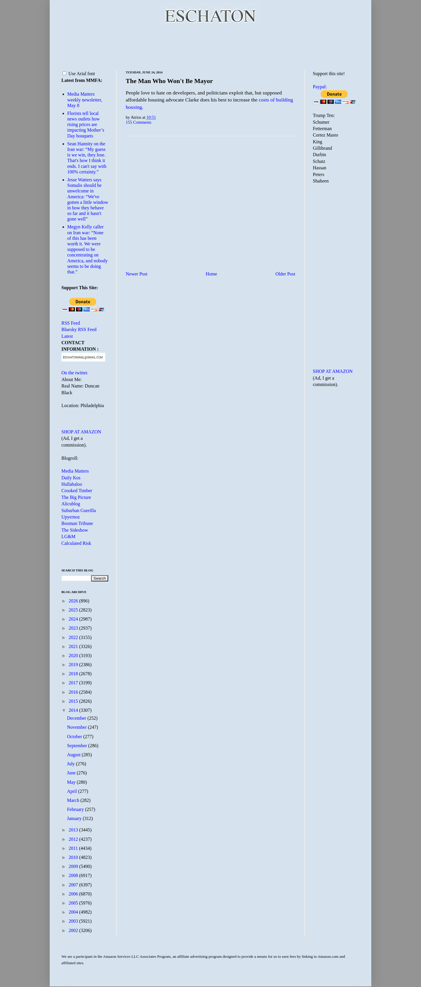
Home (211, 273)
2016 (74, 692)
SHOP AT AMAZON (81, 431)
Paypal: (320, 86)
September (77, 745)
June (72, 772)
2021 (74, 646)
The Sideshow (74, 530)
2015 (74, 701)
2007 (74, 884)
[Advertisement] (210, 47)
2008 (74, 875)
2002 (74, 930)
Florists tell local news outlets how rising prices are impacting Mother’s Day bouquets (85, 124)
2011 (74, 848)
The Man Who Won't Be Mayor (169, 81)
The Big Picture (76, 497)
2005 (74, 902)
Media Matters (75, 470)
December (77, 718)
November (77, 727)
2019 (74, 664)
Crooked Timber (76, 490)
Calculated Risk (76, 543)
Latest (67, 336)
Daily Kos (70, 477)
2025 (74, 609)
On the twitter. (74, 372)
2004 (74, 912)
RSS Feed (70, 323)
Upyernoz (70, 516)
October (75, 736)
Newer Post (136, 273)
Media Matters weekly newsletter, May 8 (84, 100)
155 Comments (138, 122)
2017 (74, 682)
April (72, 791)
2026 (74, 600)
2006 (74, 893)
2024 (74, 618)
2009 (74, 866)
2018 (74, 673)
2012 (74, 839)
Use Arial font (79, 73)
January (75, 818)
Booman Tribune (77, 523)
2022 (74, 637)
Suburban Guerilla (78, 510)
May (72, 782)
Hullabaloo (71, 484)
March (73, 800)
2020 (74, 655)
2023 (74, 628)
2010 (74, 857)
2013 (74, 829)
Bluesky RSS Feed (78, 329)
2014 (74, 710)
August (74, 754)
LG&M (68, 536)
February (76, 809)
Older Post (285, 273)
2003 (74, 921)
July (71, 763)
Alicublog (70, 503)
